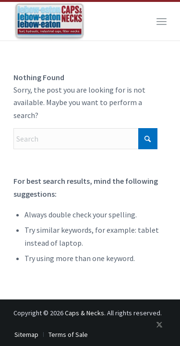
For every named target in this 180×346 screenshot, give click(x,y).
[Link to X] (159, 324)
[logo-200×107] (74, 21)
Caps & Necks (84, 313)
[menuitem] (161, 21)
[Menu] (161, 21)
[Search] (85, 138)
